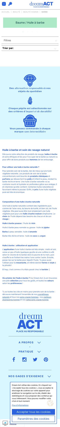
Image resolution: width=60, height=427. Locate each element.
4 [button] (37, 31)
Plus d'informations (20, 405)
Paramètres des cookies (33, 418)
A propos (30, 342)
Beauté (16, 12)
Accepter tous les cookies (33, 412)
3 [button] (32, 31)
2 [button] (27, 31)
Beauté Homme (30, 12)
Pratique (29, 351)
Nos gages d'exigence (29, 376)
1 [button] (23, 31)
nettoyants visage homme (37, 300)
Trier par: (8, 48)
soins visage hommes (29, 297)
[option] (30, 23)
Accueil (6, 12)
